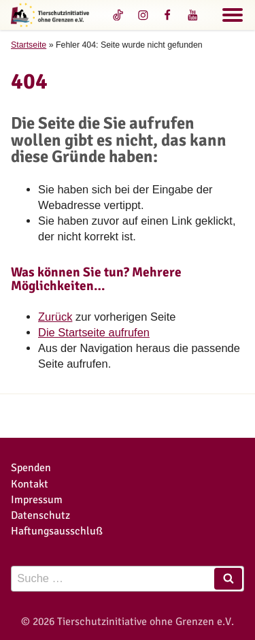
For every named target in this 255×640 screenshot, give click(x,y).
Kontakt (29, 484)
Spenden (31, 467)
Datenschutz (40, 515)
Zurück (55, 316)
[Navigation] (233, 17)
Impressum (37, 499)
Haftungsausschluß (57, 531)
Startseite (28, 45)
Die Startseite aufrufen (94, 332)
